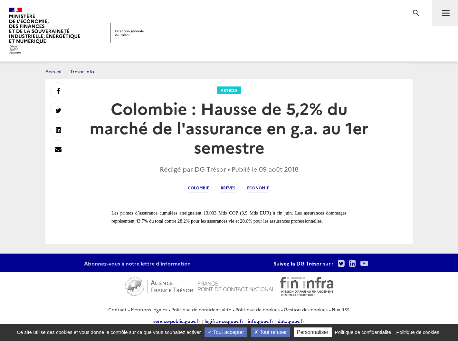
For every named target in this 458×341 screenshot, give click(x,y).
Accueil (53, 71)
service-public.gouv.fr (176, 321)
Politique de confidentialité (201, 309)
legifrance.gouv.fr (224, 321)
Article (229, 90)
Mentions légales (149, 309)
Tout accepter (226, 332)
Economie (258, 187)
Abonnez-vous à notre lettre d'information (137, 263)
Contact (117, 309)
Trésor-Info (82, 71)
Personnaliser (313, 332)
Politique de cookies (257, 309)
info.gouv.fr (260, 321)
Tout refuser (270, 332)
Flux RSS (340, 309)
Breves (228, 187)
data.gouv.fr (291, 321)
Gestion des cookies (306, 309)
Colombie (198, 187)
